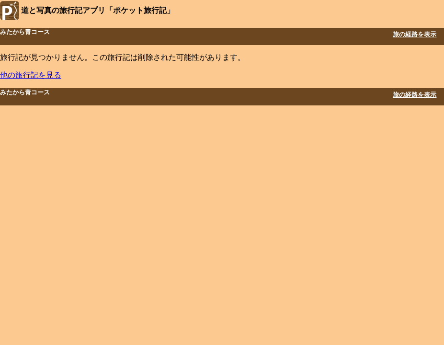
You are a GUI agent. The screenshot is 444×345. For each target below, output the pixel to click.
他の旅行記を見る (30, 75)
